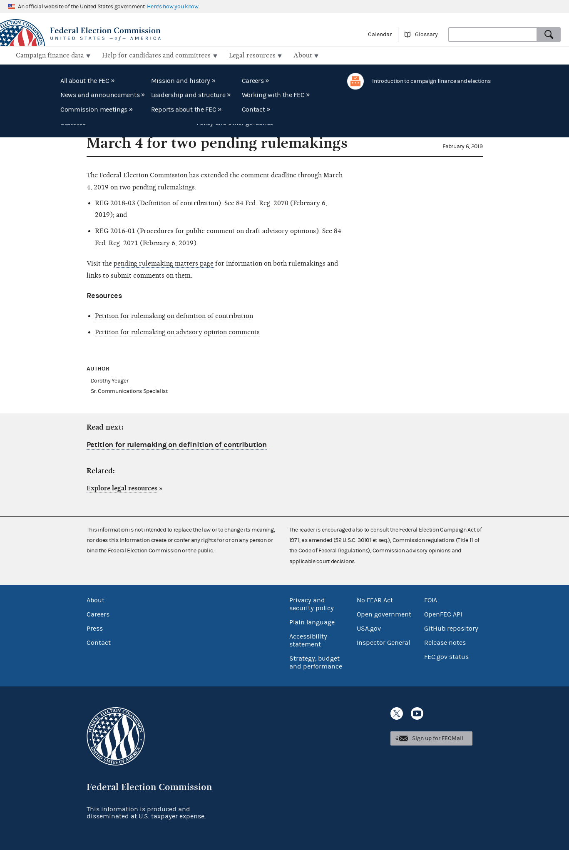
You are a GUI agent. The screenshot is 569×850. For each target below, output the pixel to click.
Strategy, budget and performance (315, 661)
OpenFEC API (443, 613)
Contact (99, 642)
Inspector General (383, 642)
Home (15, 76)
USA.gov (369, 627)
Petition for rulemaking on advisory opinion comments (177, 331)
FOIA (430, 599)
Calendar (380, 34)
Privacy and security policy (311, 603)
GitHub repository (451, 627)
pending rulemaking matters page (164, 262)
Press (95, 627)
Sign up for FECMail (437, 737)
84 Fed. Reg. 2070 (262, 202)
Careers (98, 613)
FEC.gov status (446, 656)
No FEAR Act (375, 599)
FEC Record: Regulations (63, 76)
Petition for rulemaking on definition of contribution (174, 315)
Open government (384, 613)
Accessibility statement (308, 639)
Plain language (312, 621)
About (95, 599)
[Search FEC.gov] (492, 34)
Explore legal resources (122, 487)
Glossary (426, 34)
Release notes (445, 642)
